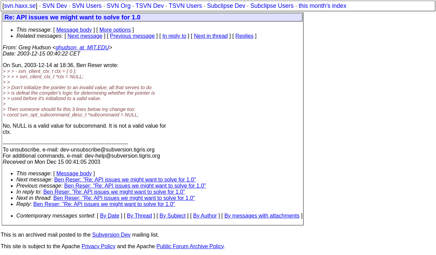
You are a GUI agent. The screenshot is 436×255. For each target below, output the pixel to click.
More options (115, 30)
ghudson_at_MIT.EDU (82, 47)
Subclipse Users (272, 5)
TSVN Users (185, 5)
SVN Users (87, 5)
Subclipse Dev (226, 5)
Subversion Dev (111, 235)
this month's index (322, 5)
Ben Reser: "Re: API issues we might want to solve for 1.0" (125, 179)
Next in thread (211, 36)
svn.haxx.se (20, 5)
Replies (244, 36)
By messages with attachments (262, 216)
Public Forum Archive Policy (189, 246)
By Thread (139, 216)
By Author (205, 216)
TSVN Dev (150, 5)
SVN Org (118, 5)
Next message (84, 36)
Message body (74, 30)
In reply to (174, 36)
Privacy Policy (98, 246)
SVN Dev (54, 5)
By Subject (172, 216)
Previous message (132, 36)
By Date (109, 216)
